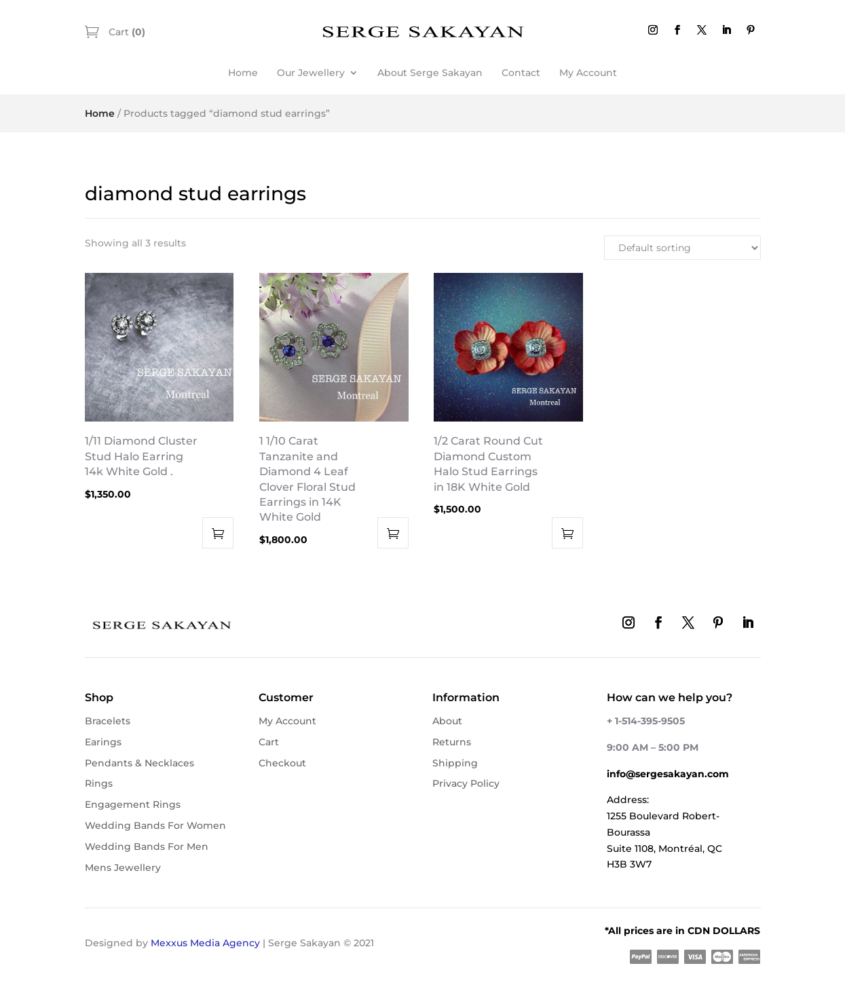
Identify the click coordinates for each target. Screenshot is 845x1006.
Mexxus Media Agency (205, 943)
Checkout (282, 763)
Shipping (455, 763)
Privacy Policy (466, 783)
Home (243, 73)
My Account (588, 73)
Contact (521, 73)
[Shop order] (682, 248)
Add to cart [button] (217, 532)
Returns (451, 742)
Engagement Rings (133, 804)
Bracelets (107, 721)
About (447, 721)
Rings (99, 783)
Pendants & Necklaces (139, 763)
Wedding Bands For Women (155, 825)
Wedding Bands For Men (146, 846)
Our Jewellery (311, 73)
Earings (103, 742)
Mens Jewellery (123, 867)
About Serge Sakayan (430, 73)
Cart (125, 32)
